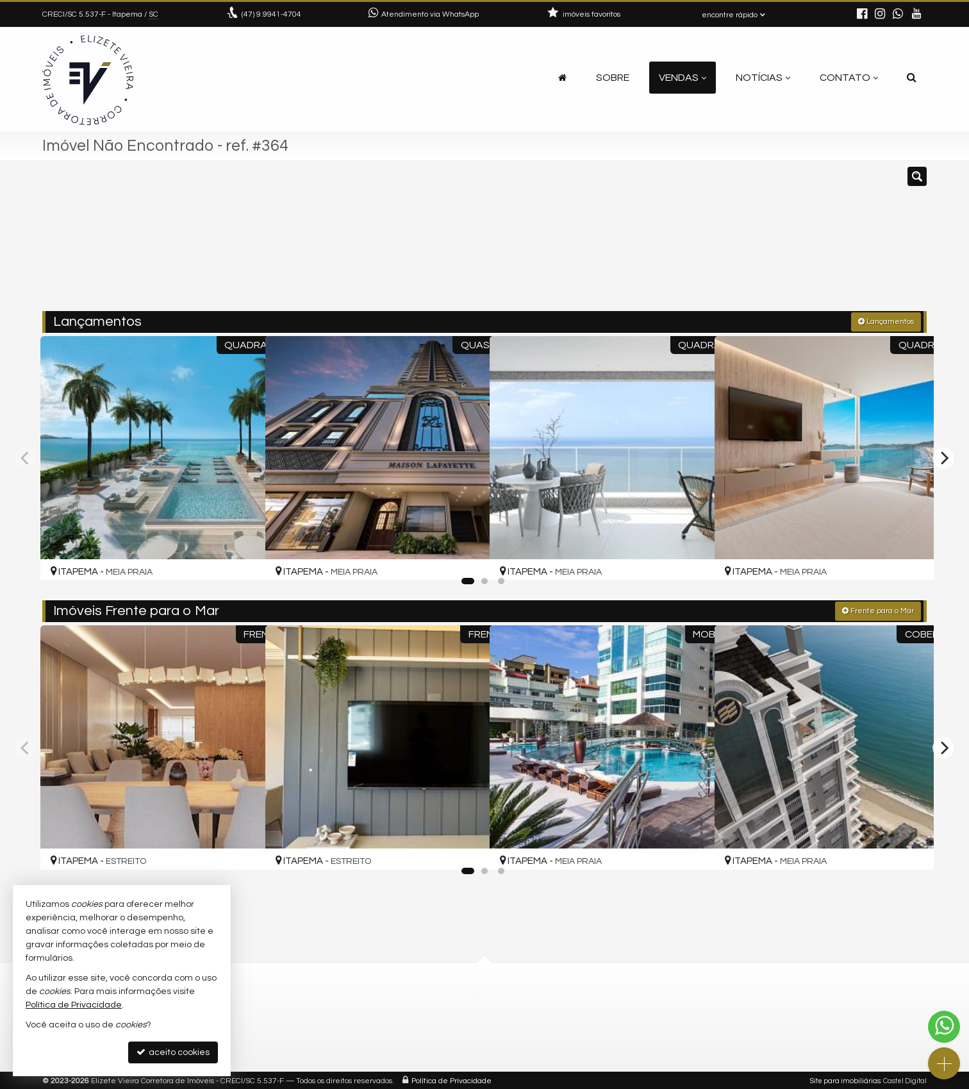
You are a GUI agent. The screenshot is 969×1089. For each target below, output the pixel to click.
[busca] (911, 78)
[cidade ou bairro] (627, 242)
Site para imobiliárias (845, 1079)
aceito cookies (173, 1052)
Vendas (682, 77)
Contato (849, 77)
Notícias (763, 77)
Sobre (612, 77)
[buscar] (746, 242)
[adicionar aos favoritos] (240, 557)
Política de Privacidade (451, 1079)
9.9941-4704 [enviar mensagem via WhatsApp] (271, 14)
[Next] (943, 457)
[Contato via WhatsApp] (944, 1027)
